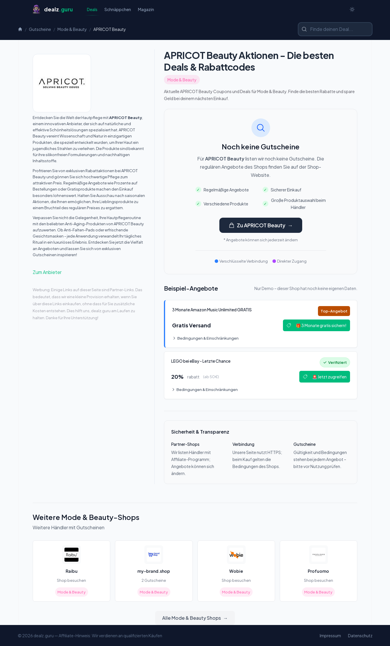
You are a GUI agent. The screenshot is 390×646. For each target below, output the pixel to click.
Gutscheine (40, 29)
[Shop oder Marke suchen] (335, 29)
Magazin (146, 9)
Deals (92, 11)
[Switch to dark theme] (352, 9)
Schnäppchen (117, 9)
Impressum (330, 635)
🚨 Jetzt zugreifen (325, 376)
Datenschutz (360, 635)
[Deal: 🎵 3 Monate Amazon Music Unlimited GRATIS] (260, 324)
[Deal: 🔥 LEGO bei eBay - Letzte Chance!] (260, 375)
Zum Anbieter (47, 272)
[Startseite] (52, 9)
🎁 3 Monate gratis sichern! (316, 325)
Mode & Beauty (72, 29)
